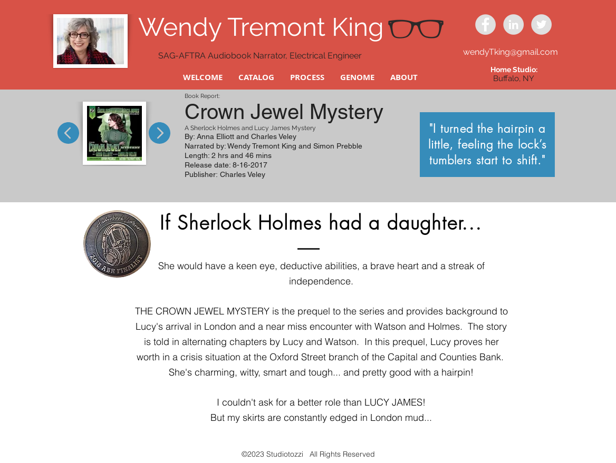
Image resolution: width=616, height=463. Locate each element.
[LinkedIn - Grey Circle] (513, 24)
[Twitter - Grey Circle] (541, 24)
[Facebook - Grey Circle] (485, 24)
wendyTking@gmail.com (510, 52)
